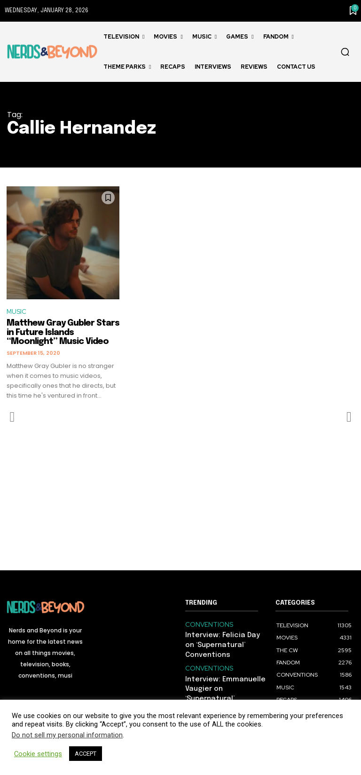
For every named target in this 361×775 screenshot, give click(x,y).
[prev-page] (12, 418)
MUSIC (17, 312)
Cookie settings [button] (38, 754)
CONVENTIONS (206, 625)
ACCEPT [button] (85, 753)
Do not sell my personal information (67, 735)
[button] (345, 51)
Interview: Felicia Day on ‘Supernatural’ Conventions (221, 643)
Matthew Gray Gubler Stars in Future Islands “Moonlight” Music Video (63, 333)
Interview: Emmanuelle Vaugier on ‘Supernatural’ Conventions (223, 683)
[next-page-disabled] (348, 418)
